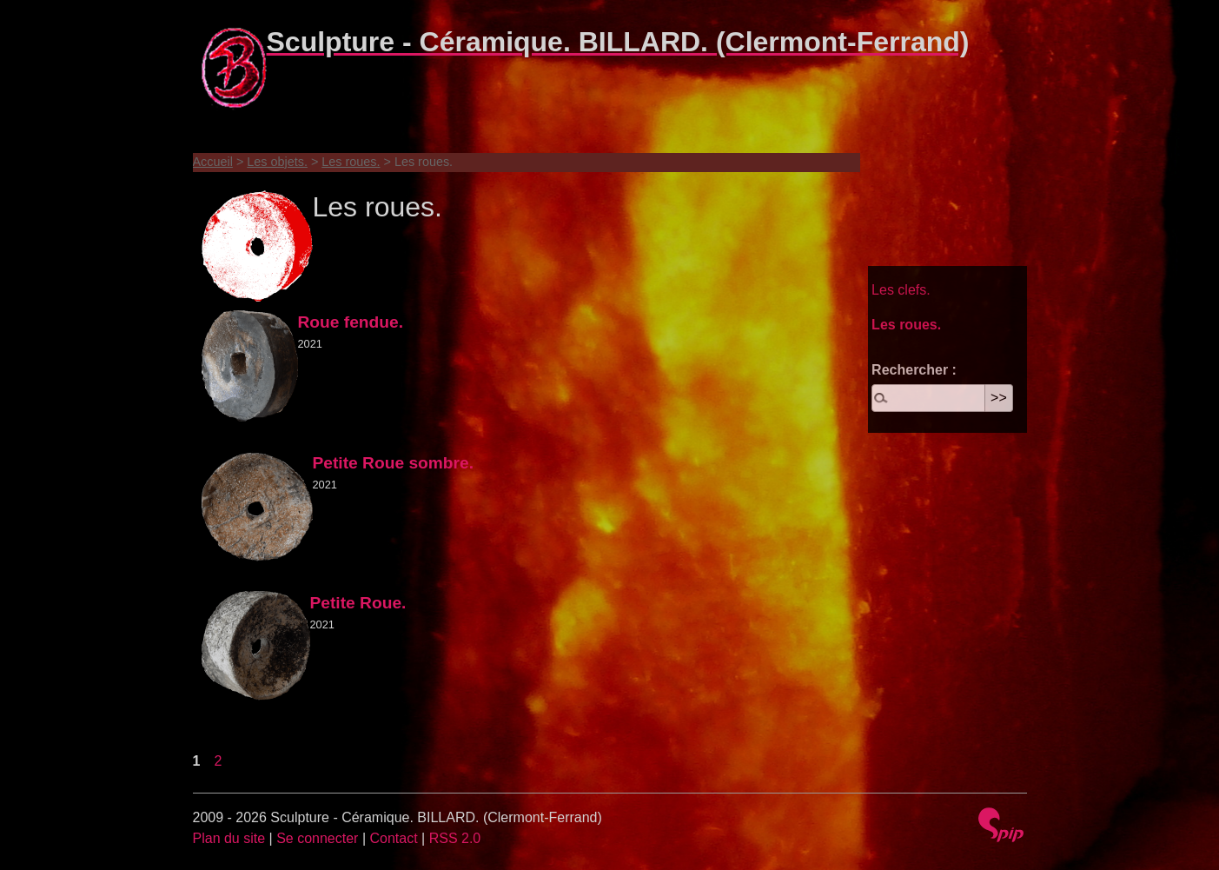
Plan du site (229, 838)
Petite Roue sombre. (393, 463)
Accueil (213, 162)
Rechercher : (914, 369)
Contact (393, 838)
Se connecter (317, 838)
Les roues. (350, 162)
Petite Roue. (358, 603)
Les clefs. (901, 289)
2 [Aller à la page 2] (218, 761)
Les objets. (277, 162)
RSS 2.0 (455, 838)
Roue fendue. (351, 322)
